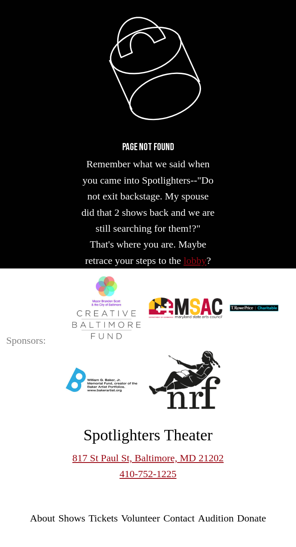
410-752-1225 (148, 473)
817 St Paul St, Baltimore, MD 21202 (148, 457)
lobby (194, 260)
